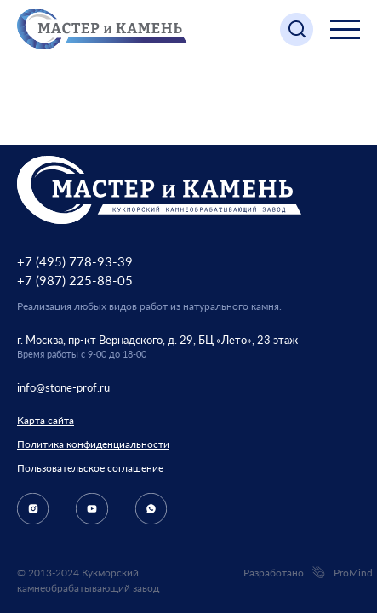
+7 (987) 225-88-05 (75, 280)
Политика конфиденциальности (93, 444)
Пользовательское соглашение (90, 467)
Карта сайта (45, 420)
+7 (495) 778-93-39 (75, 261)
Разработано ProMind (301, 573)
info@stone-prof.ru (63, 387)
